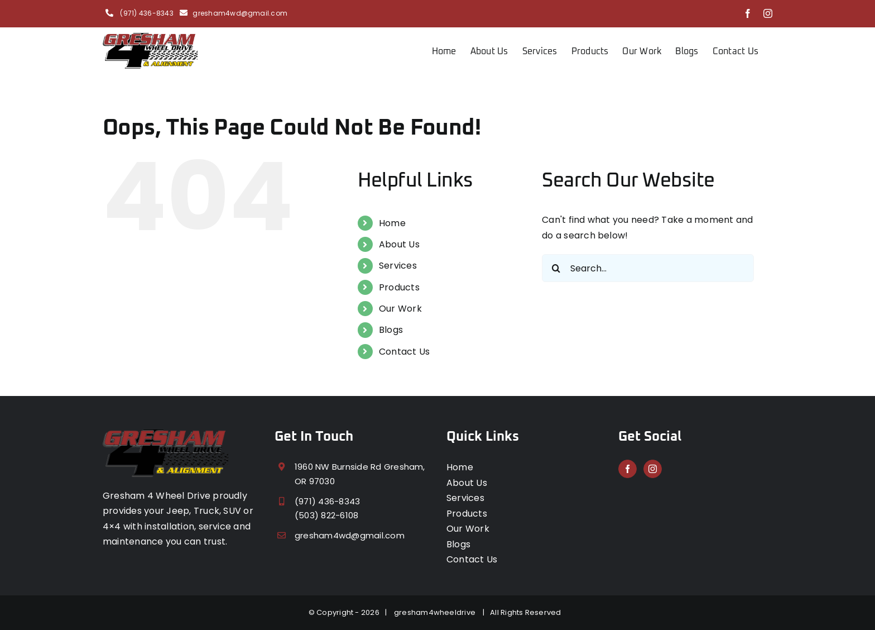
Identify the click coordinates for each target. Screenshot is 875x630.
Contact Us (404, 351)
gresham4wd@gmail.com (240, 13)
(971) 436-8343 (146, 13)
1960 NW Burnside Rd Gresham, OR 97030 (360, 474)
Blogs (391, 329)
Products (399, 287)
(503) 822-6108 (326, 515)
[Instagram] (652, 469)
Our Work (400, 308)
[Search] (556, 268)
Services (398, 265)
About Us (399, 244)
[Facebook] (627, 469)
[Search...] (648, 268)
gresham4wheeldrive (436, 612)
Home (392, 223)
